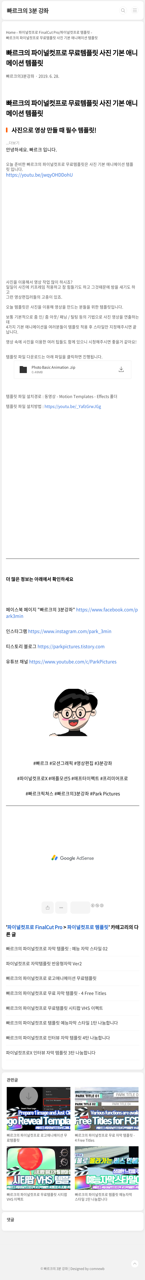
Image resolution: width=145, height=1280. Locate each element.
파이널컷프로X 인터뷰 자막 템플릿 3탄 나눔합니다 (51, 1052)
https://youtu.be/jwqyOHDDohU (39, 174)
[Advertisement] (73, 858)
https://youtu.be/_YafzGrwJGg (73, 406)
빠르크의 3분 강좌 (27, 10)
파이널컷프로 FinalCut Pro (34, 927)
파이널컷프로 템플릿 (87, 927)
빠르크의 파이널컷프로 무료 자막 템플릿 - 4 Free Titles (56, 993)
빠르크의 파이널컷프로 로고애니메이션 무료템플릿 (51, 978)
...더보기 (12, 143)
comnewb (97, 1268)
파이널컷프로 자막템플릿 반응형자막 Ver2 (44, 963)
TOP (135, 1264)
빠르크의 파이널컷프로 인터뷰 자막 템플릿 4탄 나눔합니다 (58, 1037)
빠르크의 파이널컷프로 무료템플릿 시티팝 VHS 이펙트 (54, 1008)
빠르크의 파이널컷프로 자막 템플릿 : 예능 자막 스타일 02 (57, 948)
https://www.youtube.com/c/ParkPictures (72, 661)
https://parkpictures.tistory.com (71, 646)
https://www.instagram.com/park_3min (69, 631)
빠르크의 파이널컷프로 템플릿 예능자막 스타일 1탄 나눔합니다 (62, 1023)
